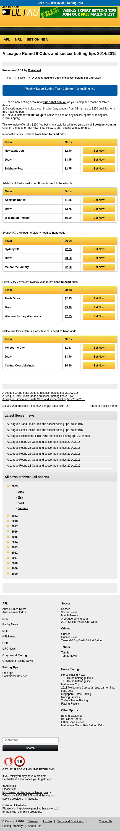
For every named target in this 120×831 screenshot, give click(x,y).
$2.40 (68, 150)
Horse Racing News (73, 674)
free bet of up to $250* (40, 115)
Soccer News (69, 612)
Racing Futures (70, 697)
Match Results (69, 615)
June (21, 491)
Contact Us (105, 821)
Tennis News (69, 655)
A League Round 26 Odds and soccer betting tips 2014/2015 (44, 447)
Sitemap (33, 821)
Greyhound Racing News (18, 660)
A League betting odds (74, 618)
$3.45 (68, 159)
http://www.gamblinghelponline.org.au (25, 792)
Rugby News (10, 624)
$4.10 (68, 365)
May (20, 497)
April (21, 502)
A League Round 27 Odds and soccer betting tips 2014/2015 (44, 441)
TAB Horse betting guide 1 (77, 678)
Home (8, 77)
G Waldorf (34, 70)
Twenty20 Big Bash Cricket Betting (82, 640)
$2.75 (68, 168)
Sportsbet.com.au (54, 102)
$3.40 (68, 307)
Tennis (65, 652)
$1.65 (68, 200)
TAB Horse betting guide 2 (77, 681)
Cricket (65, 634)
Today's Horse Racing (74, 700)
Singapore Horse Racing (76, 694)
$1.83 (68, 347)
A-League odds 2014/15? (54, 405)
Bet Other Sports (71, 719)
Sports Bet (34, 826)
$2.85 (68, 316)
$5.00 (68, 217)
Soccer (22, 77)
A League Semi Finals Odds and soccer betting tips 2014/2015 (40, 396)
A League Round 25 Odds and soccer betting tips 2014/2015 (44, 453)
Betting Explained (71, 715)
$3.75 (68, 208)
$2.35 (68, 249)
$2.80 (68, 267)
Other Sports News (72, 722)
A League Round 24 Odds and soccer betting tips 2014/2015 (44, 459)
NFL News (9, 636)
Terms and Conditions (70, 821)
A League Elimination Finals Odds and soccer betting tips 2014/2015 (44, 399)
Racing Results (70, 703)
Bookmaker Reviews (15, 676)
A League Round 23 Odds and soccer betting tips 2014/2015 (44, 465)
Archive (47, 821)
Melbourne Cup (70, 684)
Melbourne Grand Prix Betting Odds (82, 725)
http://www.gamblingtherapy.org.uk (38, 808)
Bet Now (99, 150)
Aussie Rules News (14, 609)
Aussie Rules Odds (14, 612)
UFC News (9, 648)
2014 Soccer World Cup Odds (79, 621)
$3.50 (68, 258)
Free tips (8, 673)
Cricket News (69, 637)
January (23, 508)
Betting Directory (13, 826)
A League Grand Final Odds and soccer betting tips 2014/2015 (40, 392)
